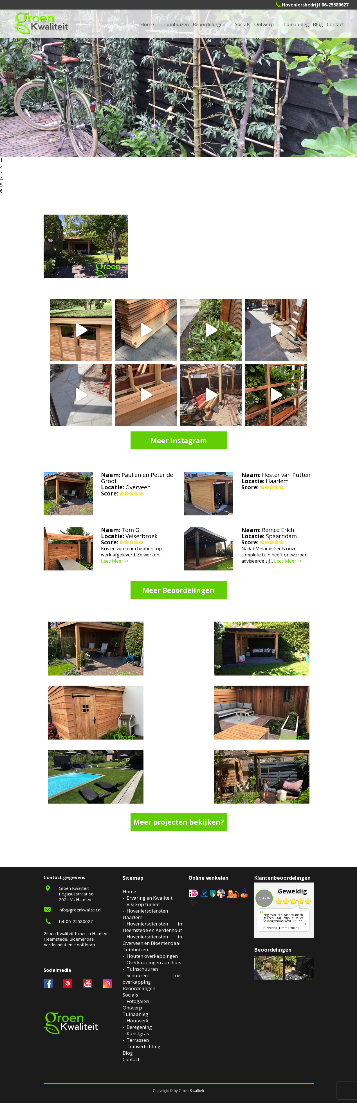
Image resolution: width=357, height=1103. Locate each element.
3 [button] (1, 172)
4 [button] (1, 179)
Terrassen (138, 1040)
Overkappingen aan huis (154, 962)
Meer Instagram (179, 440)
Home (129, 891)
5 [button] (1, 185)
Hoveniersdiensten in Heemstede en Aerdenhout (152, 926)
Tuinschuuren (142, 969)
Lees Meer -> (115, 561)
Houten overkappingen (152, 956)
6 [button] (1, 191)
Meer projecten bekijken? (178, 822)
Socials (130, 994)
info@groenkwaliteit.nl (80, 910)
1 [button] (1, 160)
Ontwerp (264, 24)
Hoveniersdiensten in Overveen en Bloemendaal (152, 939)
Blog (318, 24)
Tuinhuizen (135, 949)
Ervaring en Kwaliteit (149, 898)
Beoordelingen (209, 24)
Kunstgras (138, 1033)
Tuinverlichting (143, 1046)
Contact (335, 24)
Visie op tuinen (143, 904)
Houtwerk (138, 1020)
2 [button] (1, 166)
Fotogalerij (139, 1001)
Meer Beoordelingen (178, 590)
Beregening (139, 1027)
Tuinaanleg (135, 1014)
